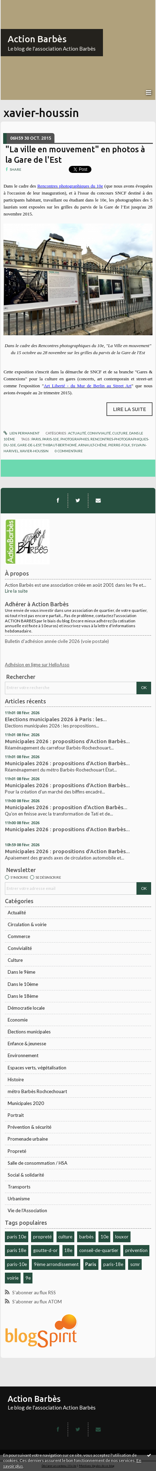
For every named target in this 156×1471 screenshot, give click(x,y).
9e (28, 1278)
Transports (19, 1187)
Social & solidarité (26, 1175)
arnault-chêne (92, 445)
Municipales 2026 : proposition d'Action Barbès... (66, 807)
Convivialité (20, 948)
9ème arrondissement (56, 1264)
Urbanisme (19, 1198)
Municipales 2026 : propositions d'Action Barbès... (67, 741)
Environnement (23, 1055)
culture (65, 1236)
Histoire (16, 1079)
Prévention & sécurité (29, 1127)
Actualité (17, 912)
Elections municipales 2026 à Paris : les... (56, 719)
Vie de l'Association (27, 1210)
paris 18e (16, 1250)
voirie (12, 1278)
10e (105, 1236)
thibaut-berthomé (60, 445)
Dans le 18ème (23, 996)
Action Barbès (37, 39)
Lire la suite (16, 591)
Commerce (19, 936)
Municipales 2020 (26, 1103)
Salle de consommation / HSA (37, 1163)
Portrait (16, 1115)
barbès (86, 1236)
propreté (42, 1236)
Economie (18, 1020)
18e (68, 1250)
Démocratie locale (26, 1008)
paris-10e (17, 1264)
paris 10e (16, 1236)
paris (36, 439)
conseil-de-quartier (98, 1250)
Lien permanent (21, 433)
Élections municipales (29, 1031)
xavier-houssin (34, 451)
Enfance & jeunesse (27, 1043)
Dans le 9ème (21, 972)
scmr (135, 1264)
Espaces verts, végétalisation (37, 1067)
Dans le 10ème (23, 984)
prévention (136, 1250)
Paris (90, 1264)
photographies (74, 439)
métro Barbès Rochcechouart (37, 1091)
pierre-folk (119, 445)
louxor (121, 1236)
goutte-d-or (45, 1250)
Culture (15, 960)
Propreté (17, 1151)
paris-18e (113, 1264)
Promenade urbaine (28, 1139)
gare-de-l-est (29, 445)
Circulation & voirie (27, 924)
